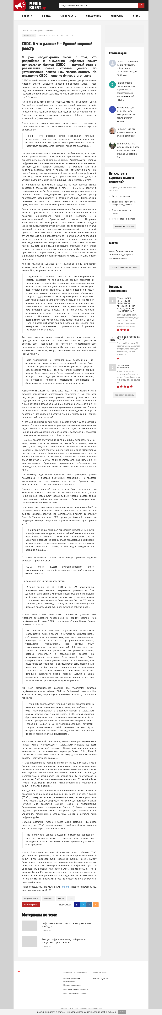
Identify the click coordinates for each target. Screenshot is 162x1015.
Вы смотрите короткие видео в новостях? (121, 178)
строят (65, 886)
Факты (113, 243)
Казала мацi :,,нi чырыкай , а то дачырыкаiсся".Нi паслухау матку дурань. (126, 114)
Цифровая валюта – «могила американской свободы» (66, 923)
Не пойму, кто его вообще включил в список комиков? (127, 132)
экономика (48, 898)
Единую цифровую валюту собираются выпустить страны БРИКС (63, 938)
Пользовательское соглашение (75, 991)
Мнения (61, 898)
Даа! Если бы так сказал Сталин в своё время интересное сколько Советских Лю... (128, 150)
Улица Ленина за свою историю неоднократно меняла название (121, 254)
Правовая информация (72, 983)
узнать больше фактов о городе (124, 267)
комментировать (31, 905)
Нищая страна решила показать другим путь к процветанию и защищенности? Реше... (126, 91)
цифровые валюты (31, 898)
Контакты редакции (100, 976)
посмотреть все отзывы (124, 395)
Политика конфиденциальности (75, 987)
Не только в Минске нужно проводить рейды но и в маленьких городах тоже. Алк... (127, 68)
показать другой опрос (124, 226)
